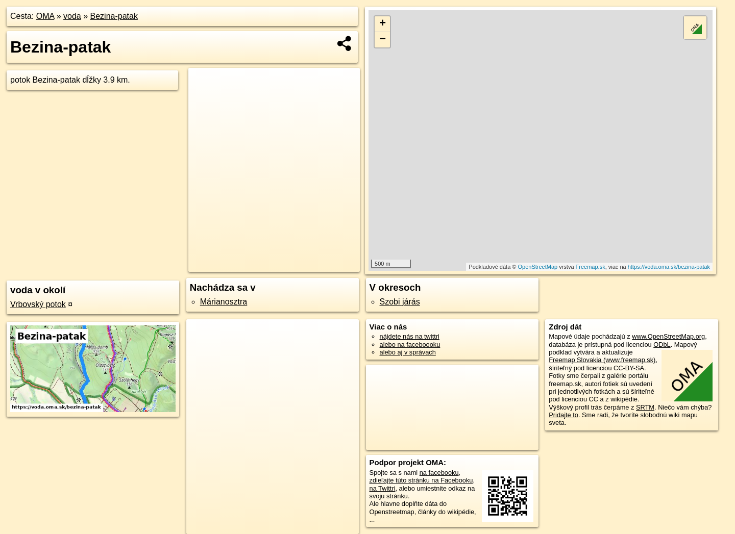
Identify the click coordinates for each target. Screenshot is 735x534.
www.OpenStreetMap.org (668, 336)
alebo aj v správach (408, 352)
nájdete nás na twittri (409, 336)
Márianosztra (223, 301)
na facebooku (439, 472)
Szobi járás (400, 301)
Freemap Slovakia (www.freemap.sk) (602, 360)
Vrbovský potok (38, 304)
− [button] (382, 39)
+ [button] (382, 24)
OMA (45, 16)
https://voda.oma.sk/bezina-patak (669, 267)
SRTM (645, 407)
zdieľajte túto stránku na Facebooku (421, 480)
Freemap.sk (590, 267)
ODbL (661, 344)
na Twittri (383, 488)
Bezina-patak (114, 16)
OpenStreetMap (537, 267)
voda (72, 16)
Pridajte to (563, 415)
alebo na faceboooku (410, 344)
